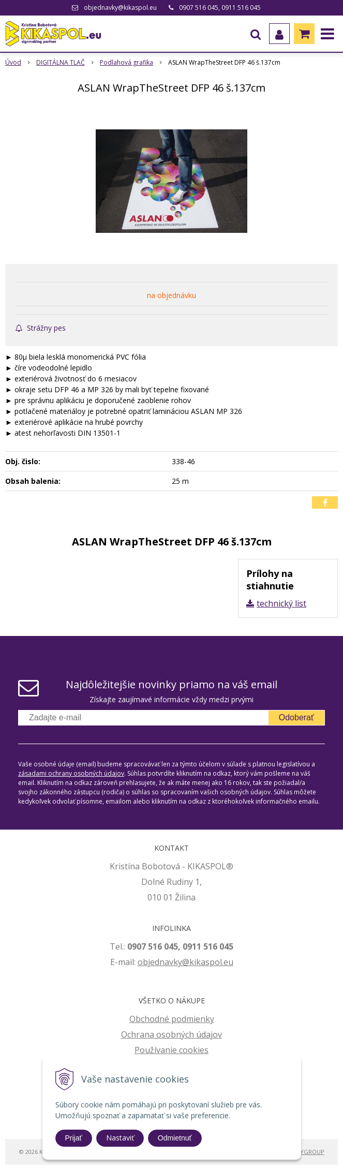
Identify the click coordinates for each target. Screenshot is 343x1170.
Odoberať (296, 717)
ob (143, 962)
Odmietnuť (175, 1138)
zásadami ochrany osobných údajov (71, 773)
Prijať (73, 1138)
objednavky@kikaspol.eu (120, 7)
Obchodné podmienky (171, 1019)
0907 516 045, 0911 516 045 (220, 7)
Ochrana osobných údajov (171, 1034)
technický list (281, 603)
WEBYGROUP (306, 1152)
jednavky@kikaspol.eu (190, 962)
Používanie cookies (171, 1050)
